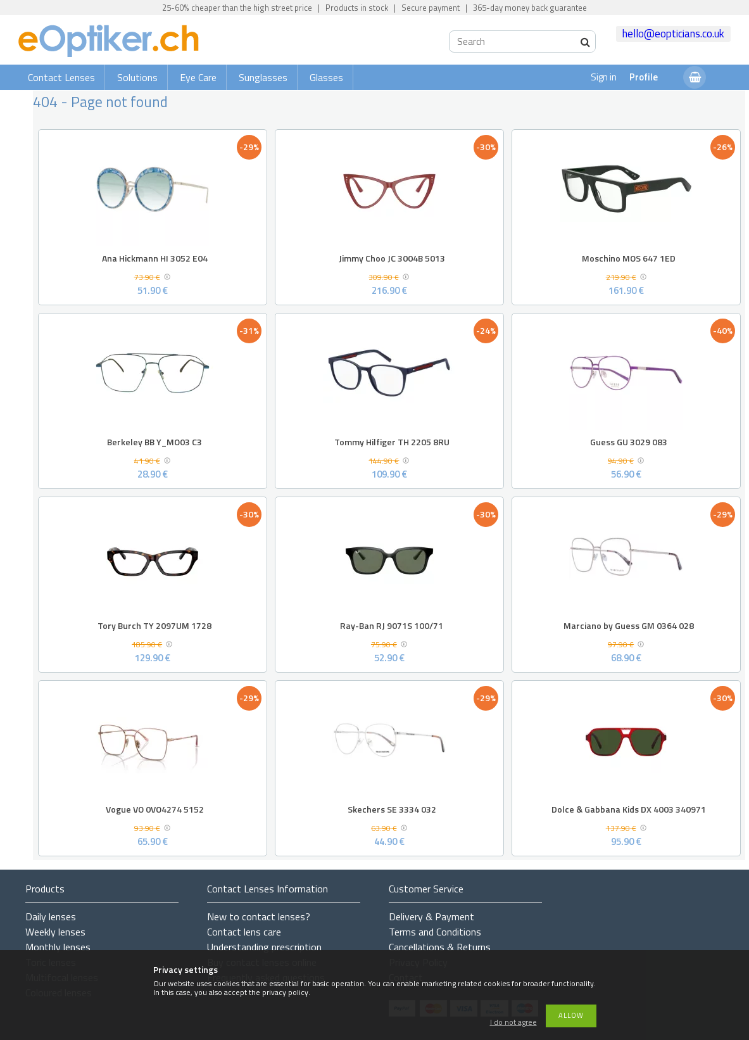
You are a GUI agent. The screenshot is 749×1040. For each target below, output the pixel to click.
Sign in (604, 77)
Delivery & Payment (431, 916)
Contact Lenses (61, 77)
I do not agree (513, 1022)
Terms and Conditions (435, 931)
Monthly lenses (58, 946)
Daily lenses (50, 916)
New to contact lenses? (258, 916)
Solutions (137, 77)
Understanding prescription (264, 946)
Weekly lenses (55, 931)
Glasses (326, 77)
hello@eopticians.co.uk (673, 33)
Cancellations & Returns (440, 946)
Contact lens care (244, 931)
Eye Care (198, 77)
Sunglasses (263, 77)
